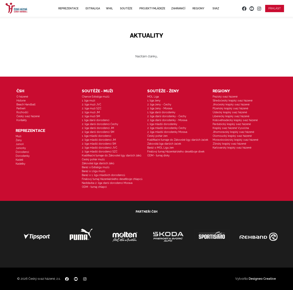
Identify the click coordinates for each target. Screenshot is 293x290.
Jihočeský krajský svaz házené (231, 104)
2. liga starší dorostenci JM (98, 128)
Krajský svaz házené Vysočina (231, 128)
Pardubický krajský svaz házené (232, 124)
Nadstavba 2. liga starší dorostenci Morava (107, 182)
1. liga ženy (154, 100)
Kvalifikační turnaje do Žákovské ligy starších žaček (177, 139)
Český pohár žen (157, 135)
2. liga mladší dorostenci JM (99, 139)
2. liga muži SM (91, 116)
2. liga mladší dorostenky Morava (167, 131)
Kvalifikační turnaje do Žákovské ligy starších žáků (111, 155)
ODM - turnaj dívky (158, 155)
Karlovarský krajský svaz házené (232, 147)
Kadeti (19, 159)
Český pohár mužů (93, 159)
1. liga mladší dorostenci (96, 135)
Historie (21, 100)
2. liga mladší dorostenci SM (99, 143)
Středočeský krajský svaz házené (232, 100)
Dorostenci (22, 151)
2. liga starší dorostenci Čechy (100, 124)
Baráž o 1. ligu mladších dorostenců (103, 175)
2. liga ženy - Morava (159, 108)
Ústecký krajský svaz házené (230, 112)
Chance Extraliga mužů (95, 96)
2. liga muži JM (91, 112)
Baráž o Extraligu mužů (95, 167)
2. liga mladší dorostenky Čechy (166, 128)
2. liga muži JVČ (91, 104)
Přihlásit (274, 8)
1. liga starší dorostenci (95, 120)
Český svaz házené (28, 116)
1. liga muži (88, 100)
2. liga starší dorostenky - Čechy (166, 116)
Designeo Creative (262, 278)
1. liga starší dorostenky (161, 112)
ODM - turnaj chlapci (94, 186)
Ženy (19, 140)
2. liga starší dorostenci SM (98, 131)
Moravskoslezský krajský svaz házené (235, 139)
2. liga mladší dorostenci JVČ (99, 147)
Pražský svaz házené (225, 96)
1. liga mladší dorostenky (162, 124)
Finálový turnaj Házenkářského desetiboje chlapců (112, 179)
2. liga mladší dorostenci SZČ (100, 151)
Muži (18, 136)
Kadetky (20, 163)
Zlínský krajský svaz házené (229, 143)
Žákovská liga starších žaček (164, 143)
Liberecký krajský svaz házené (231, 116)
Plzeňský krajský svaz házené (230, 108)
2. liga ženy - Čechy (159, 104)
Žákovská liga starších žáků (98, 163)
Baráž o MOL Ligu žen (160, 147)
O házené (22, 96)
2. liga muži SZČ (91, 108)
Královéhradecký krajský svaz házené (235, 120)
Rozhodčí (22, 112)
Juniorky (21, 147)
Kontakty (21, 120)
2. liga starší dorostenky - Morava (167, 120)
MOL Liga (153, 96)
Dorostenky (23, 155)
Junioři (20, 144)
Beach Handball (26, 104)
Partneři (20, 108)
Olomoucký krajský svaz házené (232, 135)
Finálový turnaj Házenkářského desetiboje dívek (175, 151)
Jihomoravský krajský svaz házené (233, 131)
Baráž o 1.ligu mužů (93, 171)
